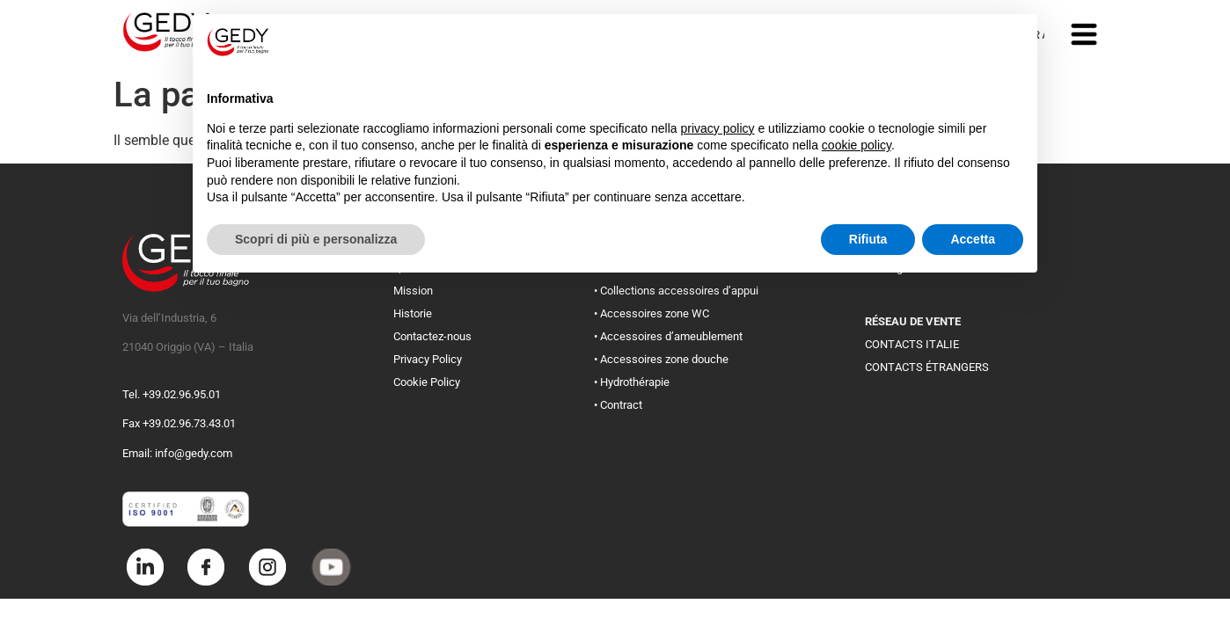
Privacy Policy (427, 359)
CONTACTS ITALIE (912, 344)
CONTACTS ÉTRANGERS (927, 367)
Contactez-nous (432, 336)
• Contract (618, 404)
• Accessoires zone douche (661, 359)
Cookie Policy (426, 382)
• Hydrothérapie (632, 382)
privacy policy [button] (718, 128)
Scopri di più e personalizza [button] (316, 239)
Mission (413, 290)
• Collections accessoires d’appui (676, 290)
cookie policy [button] (856, 145)
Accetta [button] (972, 239)
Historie (412, 313)
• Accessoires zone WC (651, 313)
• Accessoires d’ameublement (668, 336)
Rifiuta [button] (868, 239)
